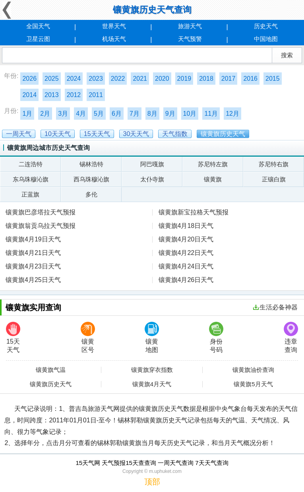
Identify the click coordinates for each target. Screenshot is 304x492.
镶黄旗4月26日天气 (186, 279)
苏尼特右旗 (274, 164)
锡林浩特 (91, 164)
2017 (228, 78)
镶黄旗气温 (51, 370)
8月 (152, 113)
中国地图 (266, 38)
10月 (190, 113)
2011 (96, 94)
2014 (29, 94)
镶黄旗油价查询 (253, 370)
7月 (134, 113)
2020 (162, 78)
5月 (99, 113)
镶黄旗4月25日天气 (33, 279)
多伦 (91, 194)
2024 (74, 78)
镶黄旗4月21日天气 (33, 252)
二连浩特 (31, 164)
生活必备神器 (275, 307)
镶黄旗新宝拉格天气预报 (193, 212)
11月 (211, 113)
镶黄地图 (152, 337)
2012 (74, 94)
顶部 (152, 481)
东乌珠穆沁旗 (30, 179)
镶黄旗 (213, 179)
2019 (184, 78)
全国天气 (38, 26)
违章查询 (291, 337)
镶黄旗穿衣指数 (152, 370)
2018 (206, 78)
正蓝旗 (30, 194)
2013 (52, 94)
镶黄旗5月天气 (253, 384)
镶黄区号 (88, 337)
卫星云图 (38, 38)
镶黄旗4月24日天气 (186, 266)
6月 (117, 113)
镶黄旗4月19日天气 (33, 239)
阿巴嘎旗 (152, 164)
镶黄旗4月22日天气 (186, 252)
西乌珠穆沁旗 (91, 179)
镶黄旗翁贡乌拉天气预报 (41, 225)
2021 (140, 78)
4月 (81, 113)
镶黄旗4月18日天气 (186, 225)
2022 (118, 78)
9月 (170, 113)
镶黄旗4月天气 (151, 384)
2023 (96, 78)
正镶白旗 (274, 179)
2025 (52, 78)
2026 (29, 78)
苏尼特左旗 (213, 164)
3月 (63, 113)
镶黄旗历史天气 (51, 384)
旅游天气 (190, 26)
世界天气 (114, 26)
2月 (45, 113)
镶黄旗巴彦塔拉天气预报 (41, 212)
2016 (250, 78)
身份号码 (216, 337)
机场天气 (114, 38)
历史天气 (266, 26)
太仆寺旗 (152, 179)
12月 (232, 113)
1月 (27, 113)
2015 (272, 78)
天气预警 (190, 38)
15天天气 (13, 337)
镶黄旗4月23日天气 (33, 266)
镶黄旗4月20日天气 (186, 239)
